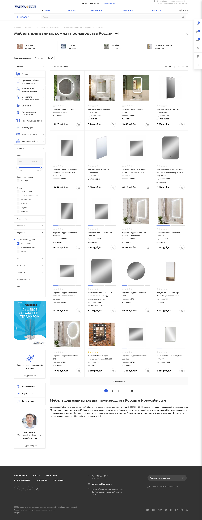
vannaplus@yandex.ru (102, 484)
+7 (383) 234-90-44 (90, 3)
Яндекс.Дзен (36, 488)
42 (132, 391)
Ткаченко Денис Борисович (30, 435)
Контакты (58, 480)
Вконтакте (17, 488)
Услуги (36, 475)
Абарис (17, 513)
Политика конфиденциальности (165, 487)
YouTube (30, 488)
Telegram (23, 488)
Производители (22, 480)
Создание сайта (20, 510)
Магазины (42, 480)
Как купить (52, 475)
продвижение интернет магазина (41, 510)
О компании (20, 475)
